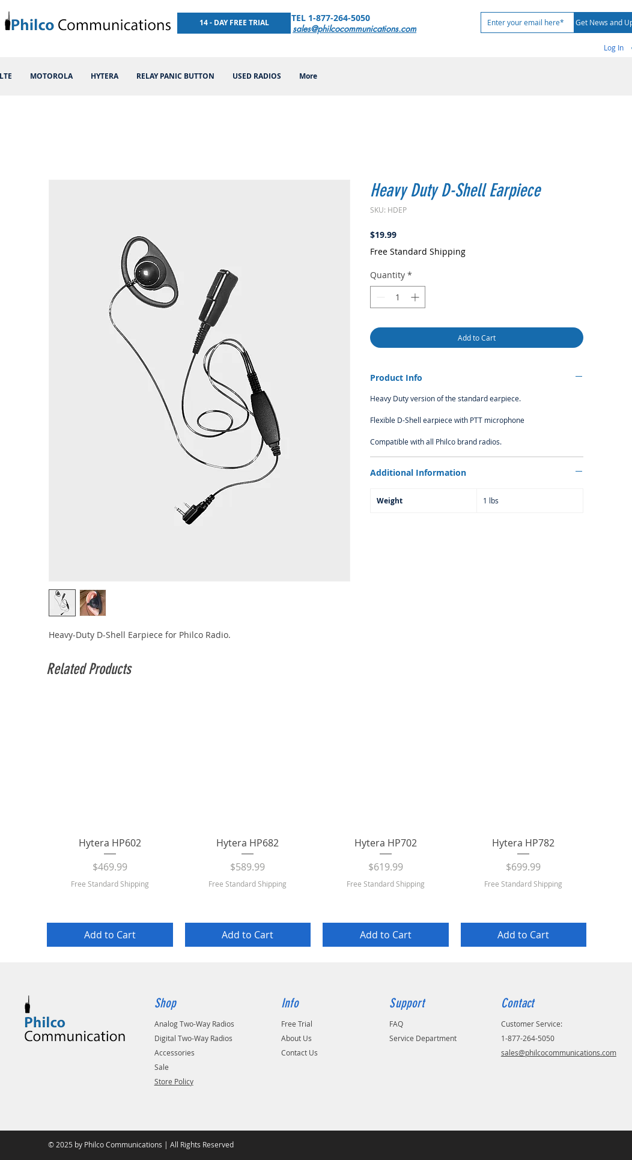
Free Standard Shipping (418, 251)
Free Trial (296, 1023)
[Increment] (416, 297)
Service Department (423, 1038)
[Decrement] (379, 297)
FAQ (396, 1023)
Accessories (174, 1052)
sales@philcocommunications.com (558, 1052)
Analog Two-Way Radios (194, 1023)
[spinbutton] (398, 297)
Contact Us (299, 1052)
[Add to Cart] (110, 935)
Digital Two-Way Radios (193, 1038)
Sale (161, 1067)
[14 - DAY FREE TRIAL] (234, 23)
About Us (296, 1038)
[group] (316, 824)
